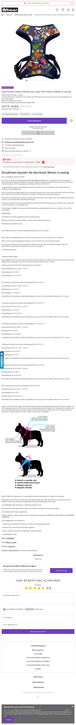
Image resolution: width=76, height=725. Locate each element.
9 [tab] (41, 80)
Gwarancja (11, 546)
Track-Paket (38, 654)
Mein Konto (38, 677)
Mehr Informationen (49, 166)
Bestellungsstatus (38, 650)
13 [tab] (49, 80)
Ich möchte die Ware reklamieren (38, 657)
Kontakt (38, 669)
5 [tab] (34, 80)
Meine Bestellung (38, 646)
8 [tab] (39, 80)
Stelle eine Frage (61, 570)
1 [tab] (26, 80)
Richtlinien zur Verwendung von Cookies (52, 710)
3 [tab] (30, 80)
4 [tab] (32, 80)
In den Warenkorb (34, 121)
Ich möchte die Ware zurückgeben (38, 661)
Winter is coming (11, 542)
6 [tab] (36, 80)
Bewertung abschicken (38, 631)
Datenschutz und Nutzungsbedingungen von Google (22, 716)
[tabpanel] (38, 51)
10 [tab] (43, 80)
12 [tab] (47, 80)
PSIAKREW (10, 538)
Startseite (9, 14)
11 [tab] (45, 80)
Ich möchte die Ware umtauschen (38, 665)
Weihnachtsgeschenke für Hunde (23, 14)
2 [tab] (28, 80)
